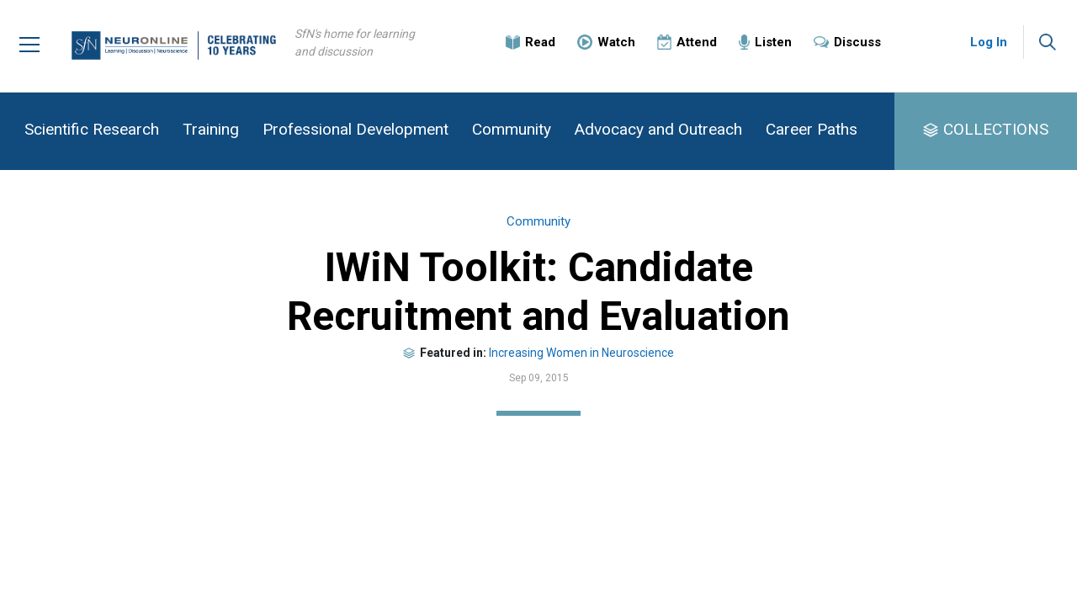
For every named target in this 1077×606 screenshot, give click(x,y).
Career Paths (811, 129)
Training (211, 129)
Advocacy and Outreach (658, 129)
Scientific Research (91, 129)
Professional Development (355, 129)
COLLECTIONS (995, 129)
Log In (988, 42)
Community (511, 129)
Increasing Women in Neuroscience (581, 352)
